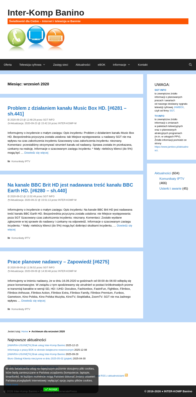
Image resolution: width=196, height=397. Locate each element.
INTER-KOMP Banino (178, 391)
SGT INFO (160, 90)
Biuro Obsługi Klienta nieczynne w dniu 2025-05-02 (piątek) (40, 358)
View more (12, 384)
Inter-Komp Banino (46, 12)
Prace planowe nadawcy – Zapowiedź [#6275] (58, 261)
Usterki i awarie (170, 188)
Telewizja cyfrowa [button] (34, 64)
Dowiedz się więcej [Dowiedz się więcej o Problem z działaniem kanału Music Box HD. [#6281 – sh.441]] (36, 152)
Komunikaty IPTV (21, 161)
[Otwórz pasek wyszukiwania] (190, 64)
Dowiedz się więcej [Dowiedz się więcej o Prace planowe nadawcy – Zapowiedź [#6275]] (33, 300)
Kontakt (143, 64)
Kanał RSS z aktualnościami (111, 375)
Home (24, 331)
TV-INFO (159, 115)
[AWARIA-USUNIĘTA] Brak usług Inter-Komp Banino (36, 345)
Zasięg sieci (60, 64)
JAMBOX (179, 107)
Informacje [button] (123, 64)
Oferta (8, 64)
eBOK (101, 64)
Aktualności (83, 64)
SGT (171, 110)
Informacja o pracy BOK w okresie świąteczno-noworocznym (41, 349)
